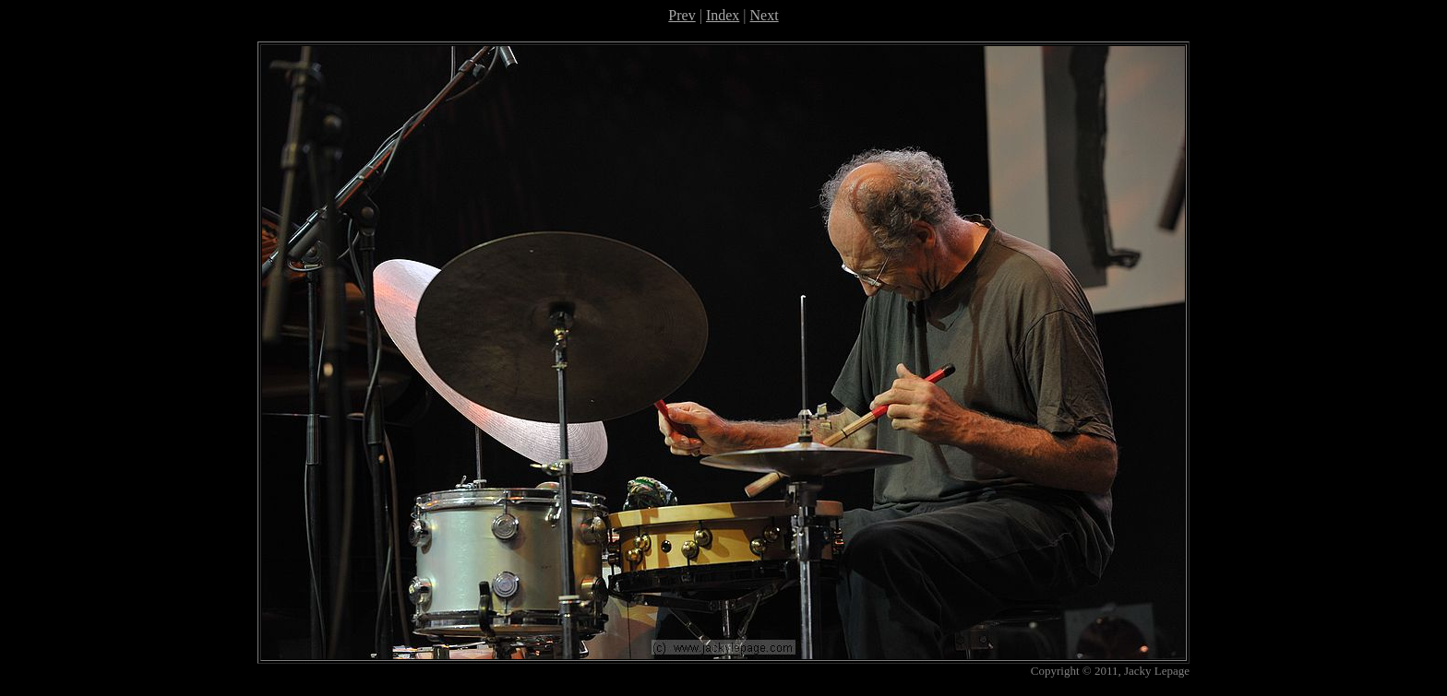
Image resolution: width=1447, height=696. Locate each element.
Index (722, 15)
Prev (681, 15)
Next (764, 15)
